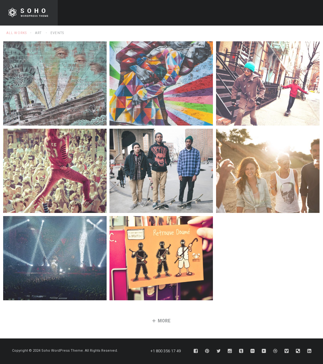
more (161, 320)
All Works (16, 33)
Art (38, 33)
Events (57, 33)
